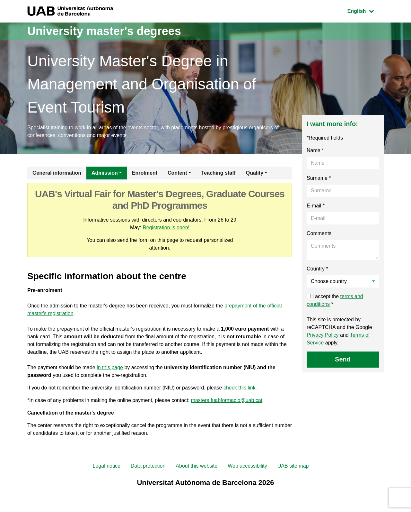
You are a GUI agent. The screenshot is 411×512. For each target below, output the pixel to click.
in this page (110, 367)
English (365, 10)
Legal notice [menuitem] (106, 466)
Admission (105, 173)
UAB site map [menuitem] (293, 466)
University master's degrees (104, 31)
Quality (254, 173)
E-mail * (316, 205)
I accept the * (335, 300)
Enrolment (144, 173)
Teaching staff (218, 173)
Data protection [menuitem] (148, 466)
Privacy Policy (323, 335)
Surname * (319, 178)
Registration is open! (166, 227)
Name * (315, 150)
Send (343, 359)
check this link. (240, 387)
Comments (319, 233)
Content (177, 173)
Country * (317, 268)
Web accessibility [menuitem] (247, 466)
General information (56, 173)
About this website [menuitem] (196, 466)
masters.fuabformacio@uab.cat (227, 400)
